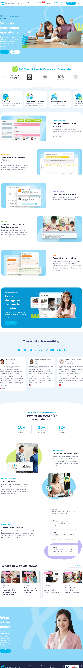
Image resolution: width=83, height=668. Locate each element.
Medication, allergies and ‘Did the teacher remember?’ (31, 590)
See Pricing (15, 52)
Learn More (10, 323)
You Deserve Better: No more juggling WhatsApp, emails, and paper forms (10, 591)
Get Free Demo (69, 3)
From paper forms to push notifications (51, 589)
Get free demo (5, 651)
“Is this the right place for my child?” (72, 589)
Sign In (62, 3)
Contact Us (56, 3)
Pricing (62, 666)
